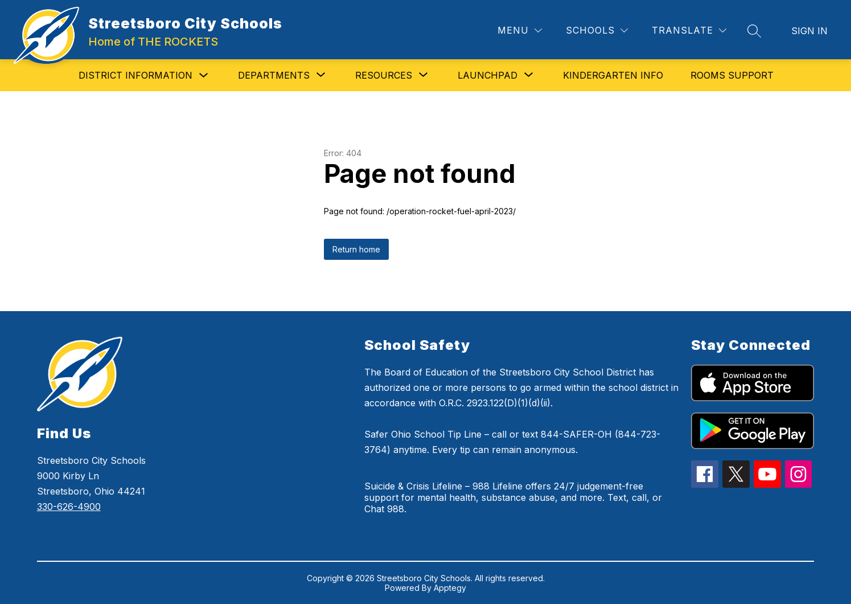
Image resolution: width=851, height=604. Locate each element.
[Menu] (520, 30)
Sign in (809, 30)
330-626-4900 (69, 506)
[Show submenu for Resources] (383, 75)
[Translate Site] (689, 30)
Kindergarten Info (613, 75)
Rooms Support (732, 75)
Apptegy (450, 588)
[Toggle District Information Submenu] (204, 75)
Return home (356, 249)
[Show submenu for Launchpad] (487, 75)
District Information (135, 75)
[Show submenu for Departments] (274, 75)
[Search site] (754, 31)
